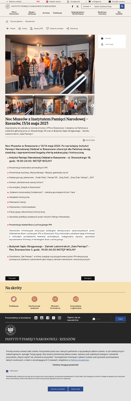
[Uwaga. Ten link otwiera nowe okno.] (72, 11)
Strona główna (16, 32)
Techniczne (14, 371)
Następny (86, 288)
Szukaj (122, 11)
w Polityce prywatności (78, 360)
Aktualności (30, 32)
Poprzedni (10, 288)
